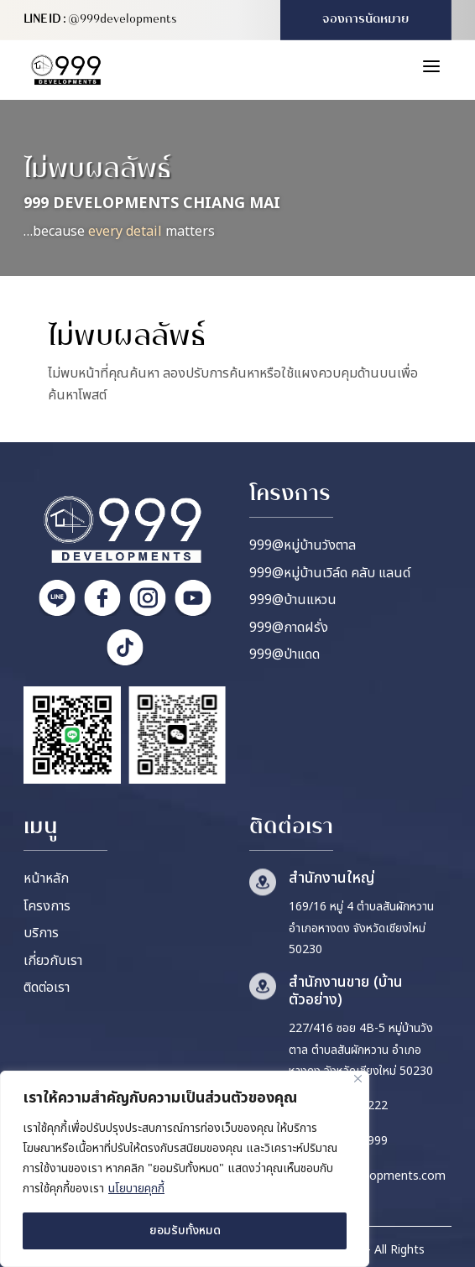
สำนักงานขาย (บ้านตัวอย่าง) (346, 991)
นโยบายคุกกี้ (136, 1188)
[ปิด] (358, 1078)
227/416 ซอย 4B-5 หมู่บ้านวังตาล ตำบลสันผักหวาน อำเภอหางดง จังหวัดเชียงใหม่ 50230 (361, 1049)
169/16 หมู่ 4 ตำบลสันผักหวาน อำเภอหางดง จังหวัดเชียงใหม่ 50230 (361, 928)
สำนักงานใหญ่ (331, 878)
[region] (184, 1169)
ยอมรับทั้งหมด (185, 1230)
